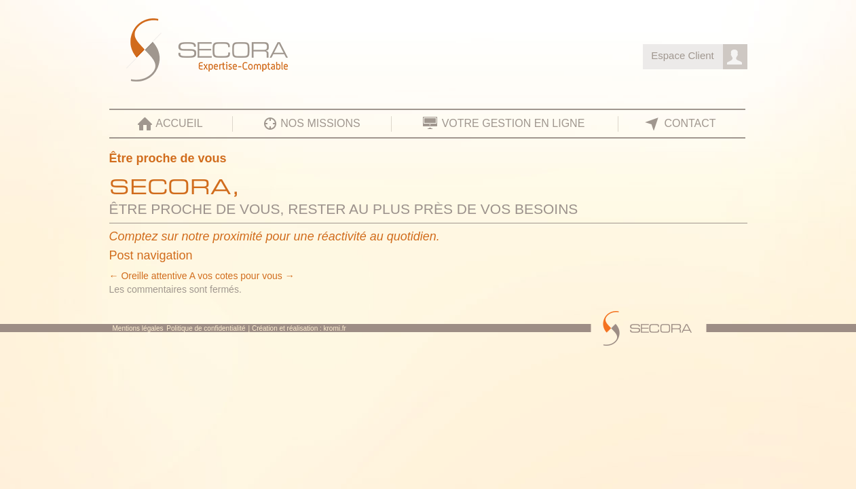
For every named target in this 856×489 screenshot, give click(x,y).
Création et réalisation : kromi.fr (299, 328)
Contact (689, 123)
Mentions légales (138, 328)
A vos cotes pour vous (242, 275)
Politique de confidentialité (205, 328)
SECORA (250, 52)
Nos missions (320, 123)
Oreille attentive (148, 275)
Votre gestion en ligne (513, 123)
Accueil (178, 123)
